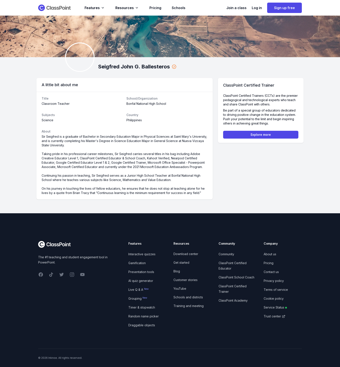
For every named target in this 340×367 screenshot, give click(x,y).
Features (95, 8)
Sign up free (284, 8)
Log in (257, 8)
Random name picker (143, 316)
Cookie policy (274, 298)
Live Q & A (138, 289)
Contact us (271, 272)
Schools (178, 8)
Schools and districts (188, 297)
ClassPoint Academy (233, 300)
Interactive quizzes (141, 254)
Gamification (137, 263)
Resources (127, 8)
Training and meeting (188, 306)
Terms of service (276, 289)
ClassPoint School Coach (236, 277)
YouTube (179, 288)
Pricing (155, 8)
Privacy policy (274, 281)
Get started (181, 262)
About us (270, 254)
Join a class (236, 8)
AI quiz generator (140, 281)
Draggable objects (141, 325)
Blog (176, 271)
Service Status (275, 307)
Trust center (274, 316)
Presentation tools (141, 272)
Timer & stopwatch (141, 307)
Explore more (261, 134)
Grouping (137, 298)
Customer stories (185, 280)
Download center (185, 254)
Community (226, 254)
